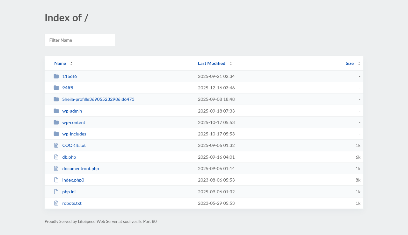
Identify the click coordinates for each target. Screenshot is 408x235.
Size (350, 63)
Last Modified (211, 63)
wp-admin (68, 111)
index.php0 (69, 180)
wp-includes (70, 133)
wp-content (69, 122)
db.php (65, 157)
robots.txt (68, 203)
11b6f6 (65, 76)
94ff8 (63, 87)
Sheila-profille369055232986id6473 (94, 99)
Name (60, 63)
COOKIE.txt (70, 145)
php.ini (65, 191)
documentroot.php (76, 168)
